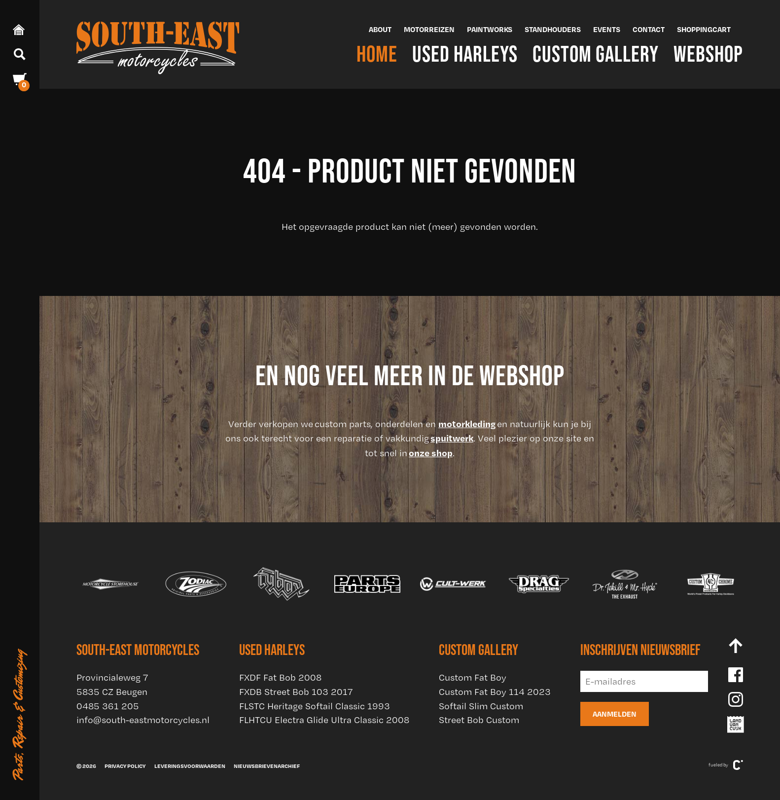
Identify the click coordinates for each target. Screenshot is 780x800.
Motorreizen (429, 29)
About (380, 29)
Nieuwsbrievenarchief (267, 766)
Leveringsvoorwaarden (189, 766)
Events (606, 29)
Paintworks (489, 29)
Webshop (708, 53)
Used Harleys (465, 53)
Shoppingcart (704, 29)
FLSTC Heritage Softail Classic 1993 (314, 706)
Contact (649, 29)
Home (376, 53)
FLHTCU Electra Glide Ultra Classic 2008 (324, 720)
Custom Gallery (595, 53)
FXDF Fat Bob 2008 (280, 677)
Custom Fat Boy (472, 677)
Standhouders (553, 29)
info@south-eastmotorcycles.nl (143, 720)
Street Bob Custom (479, 720)
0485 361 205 (107, 706)
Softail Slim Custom (481, 706)
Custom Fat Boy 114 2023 (495, 691)
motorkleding (467, 424)
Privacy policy (125, 766)
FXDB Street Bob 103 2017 (296, 691)
